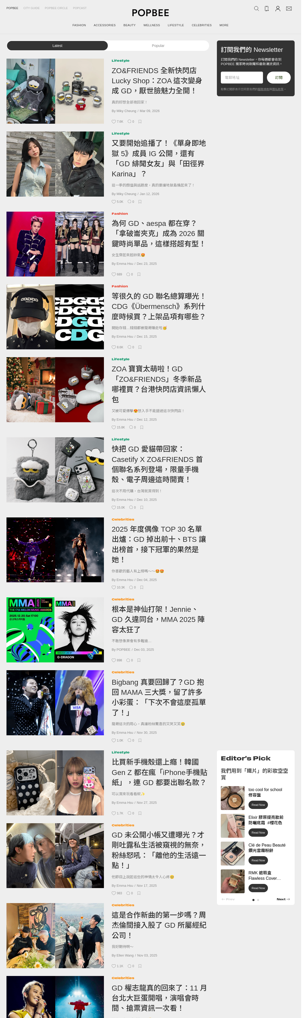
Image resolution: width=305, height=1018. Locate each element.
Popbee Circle (56, 8)
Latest (57, 46)
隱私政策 (277, 89)
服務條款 (263, 89)
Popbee (12, 8)
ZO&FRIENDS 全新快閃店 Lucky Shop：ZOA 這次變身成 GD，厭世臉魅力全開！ (157, 81)
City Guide (31, 8)
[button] (253, 900)
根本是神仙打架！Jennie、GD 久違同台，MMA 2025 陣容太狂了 (158, 619)
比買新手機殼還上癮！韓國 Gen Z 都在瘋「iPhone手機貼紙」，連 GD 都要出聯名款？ (159, 772)
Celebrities (123, 519)
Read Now (258, 804)
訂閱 (278, 77)
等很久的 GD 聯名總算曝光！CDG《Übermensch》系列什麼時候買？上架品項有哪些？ (159, 306)
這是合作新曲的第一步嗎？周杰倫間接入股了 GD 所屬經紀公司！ (159, 925)
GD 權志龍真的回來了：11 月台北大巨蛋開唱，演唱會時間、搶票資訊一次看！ (159, 998)
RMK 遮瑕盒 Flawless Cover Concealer (263, 878)
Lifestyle (121, 60)
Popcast (80, 8)
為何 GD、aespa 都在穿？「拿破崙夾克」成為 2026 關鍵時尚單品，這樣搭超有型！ (159, 233)
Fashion (120, 213)
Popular (158, 46)
